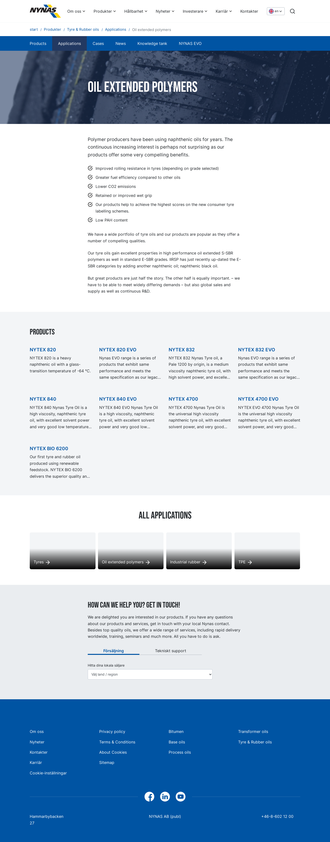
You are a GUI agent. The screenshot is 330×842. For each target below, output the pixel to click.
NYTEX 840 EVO (118, 399)
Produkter (103, 11)
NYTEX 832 (182, 350)
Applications (69, 43)
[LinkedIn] (165, 796)
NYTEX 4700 (183, 399)
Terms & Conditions (117, 742)
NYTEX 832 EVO (256, 350)
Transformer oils (253, 731)
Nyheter (163, 11)
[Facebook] (149, 796)
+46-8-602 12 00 (277, 816)
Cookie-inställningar (48, 773)
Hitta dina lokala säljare (106, 665)
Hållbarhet (133, 11)
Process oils (180, 752)
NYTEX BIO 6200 (49, 448)
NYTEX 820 (43, 350)
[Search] (292, 11)
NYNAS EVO (190, 43)
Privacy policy (112, 731)
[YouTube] (180, 796)
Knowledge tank (152, 43)
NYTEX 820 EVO (117, 350)
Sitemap (106, 762)
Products (38, 43)
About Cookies (113, 752)
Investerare (193, 11)
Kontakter (249, 11)
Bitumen (176, 731)
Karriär (222, 11)
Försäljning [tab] (113, 650)
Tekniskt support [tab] (170, 650)
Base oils (177, 742)
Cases (98, 43)
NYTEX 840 (43, 399)
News (121, 43)
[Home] (45, 11)
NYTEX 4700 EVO (258, 399)
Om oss (74, 11)
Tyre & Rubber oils (255, 742)
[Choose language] (276, 11)
